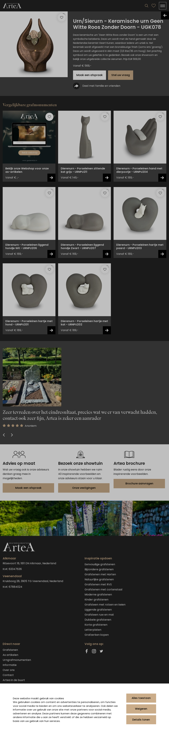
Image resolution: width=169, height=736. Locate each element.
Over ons (9, 670)
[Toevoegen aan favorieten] (49, 117)
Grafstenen (10, 650)
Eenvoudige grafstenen (100, 564)
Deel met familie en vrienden (96, 86)
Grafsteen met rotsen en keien (105, 605)
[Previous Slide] (4, 435)
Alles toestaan (141, 698)
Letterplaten (93, 630)
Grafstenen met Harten (100, 574)
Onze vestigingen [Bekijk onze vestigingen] (84, 488)
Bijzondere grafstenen (99, 569)
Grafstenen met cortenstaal (103, 589)
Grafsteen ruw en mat (99, 615)
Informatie (10, 665)
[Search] (146, 5)
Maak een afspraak (89, 75)
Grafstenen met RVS (98, 584)
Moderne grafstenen (98, 594)
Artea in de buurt (14, 680)
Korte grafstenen (96, 625)
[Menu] (162, 5)
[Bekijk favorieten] (154, 6)
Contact (8, 675)
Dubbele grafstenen (98, 620)
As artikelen (10, 655)
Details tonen (141, 719)
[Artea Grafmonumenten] (12, 5)
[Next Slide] (11, 435)
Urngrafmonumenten (17, 660)
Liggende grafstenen (98, 610)
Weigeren (141, 709)
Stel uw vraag (120, 75)
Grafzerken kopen (97, 635)
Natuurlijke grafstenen (99, 579)
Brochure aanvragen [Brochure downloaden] (139, 483)
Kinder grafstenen (96, 599)
